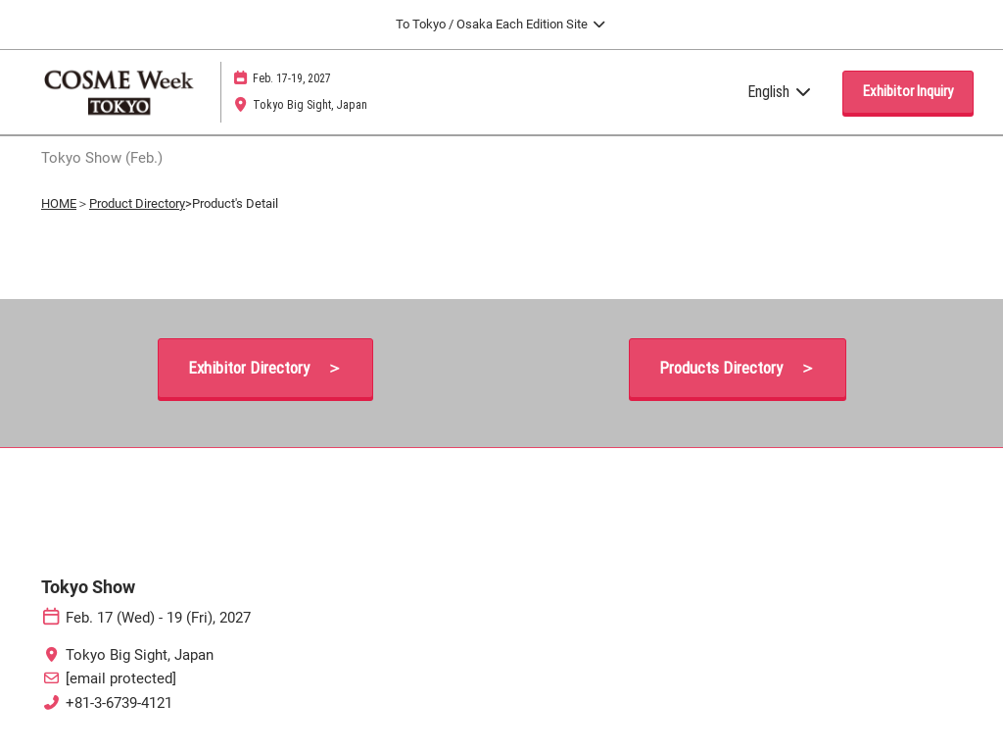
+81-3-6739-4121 (119, 703)
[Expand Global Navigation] (501, 24)
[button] (908, 92)
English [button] (780, 91)
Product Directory (137, 203)
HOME (58, 203)
